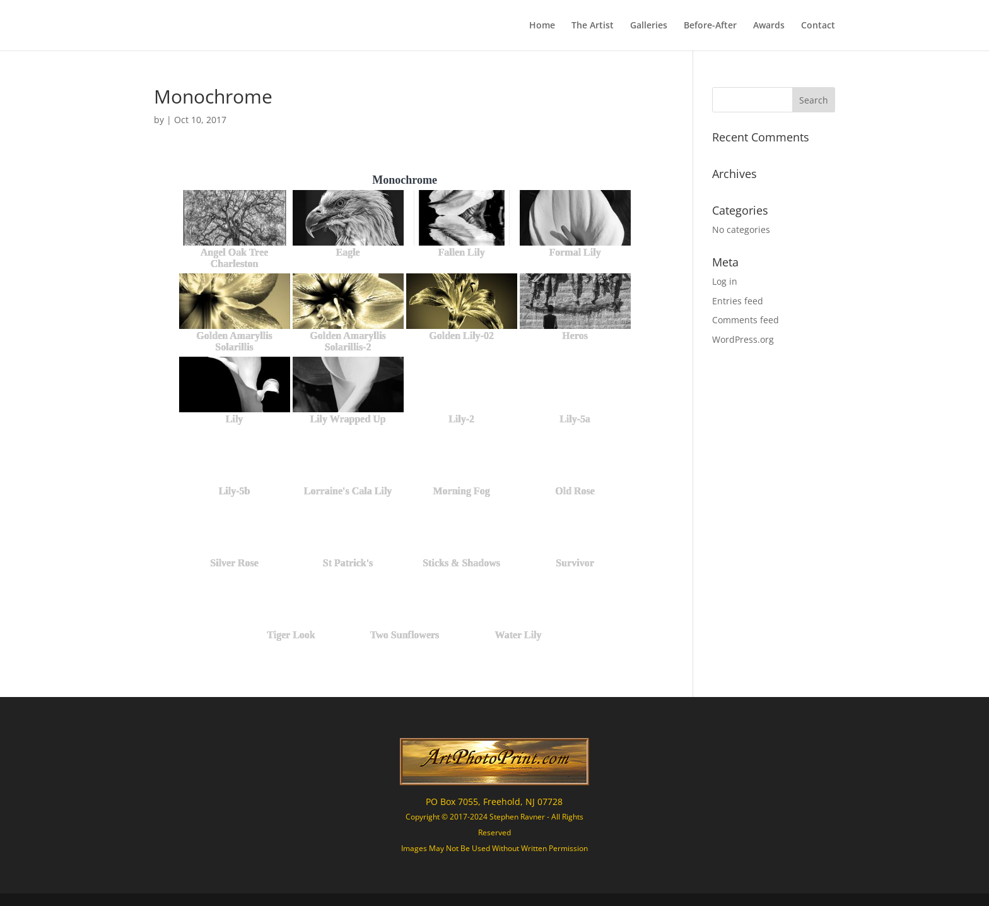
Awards (769, 26)
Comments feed (745, 320)
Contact (818, 26)
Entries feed (737, 301)
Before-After (710, 26)
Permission (568, 848)
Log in (724, 281)
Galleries (648, 26)
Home (542, 26)
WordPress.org (743, 339)
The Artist (592, 26)
